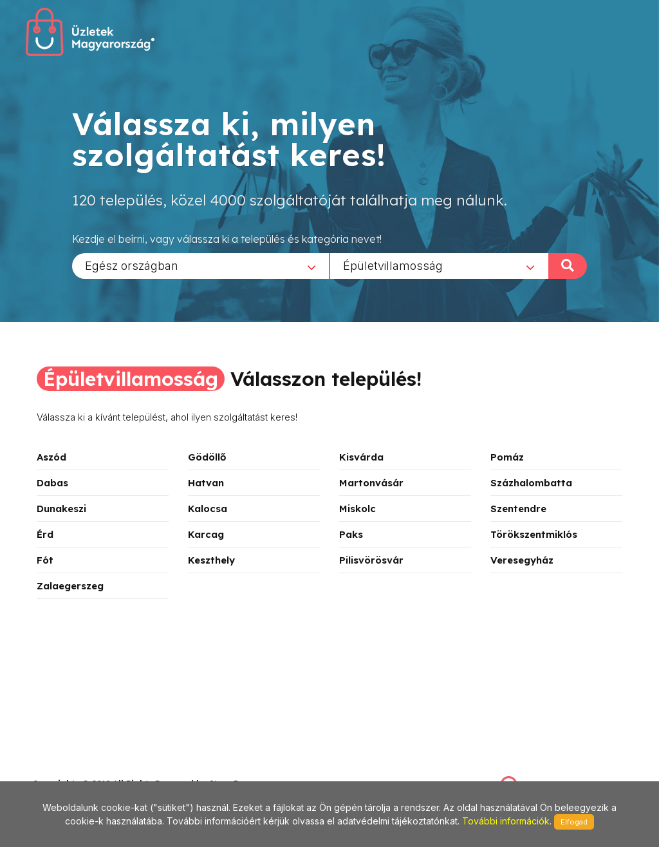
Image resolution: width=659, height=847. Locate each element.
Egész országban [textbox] (131, 265)
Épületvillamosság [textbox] (393, 265)
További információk (506, 820)
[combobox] (201, 265)
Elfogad (574, 821)
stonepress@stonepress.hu (84, 769)
